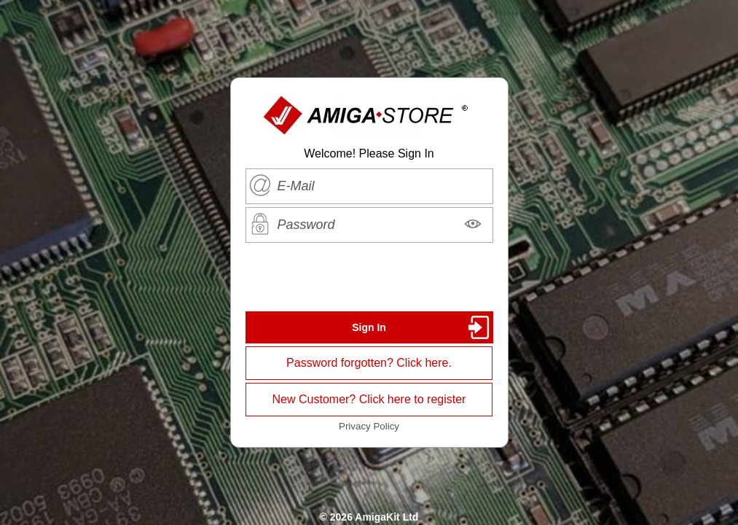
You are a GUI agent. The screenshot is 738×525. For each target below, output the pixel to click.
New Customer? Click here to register (369, 399)
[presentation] (369, 277)
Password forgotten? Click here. (369, 363)
